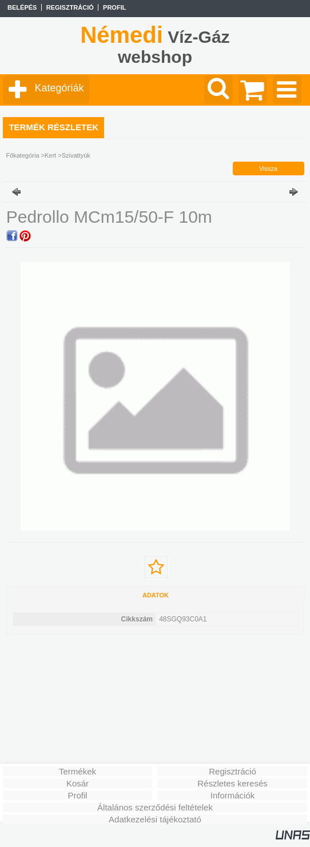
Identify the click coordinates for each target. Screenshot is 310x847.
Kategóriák (59, 88)
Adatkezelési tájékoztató (155, 819)
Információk (232, 795)
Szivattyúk (76, 155)
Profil (77, 795)
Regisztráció (232, 771)
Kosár (77, 783)
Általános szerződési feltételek (155, 807)
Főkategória (22, 155)
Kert (50, 155)
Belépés (22, 7)
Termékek (77, 771)
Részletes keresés (232, 783)
